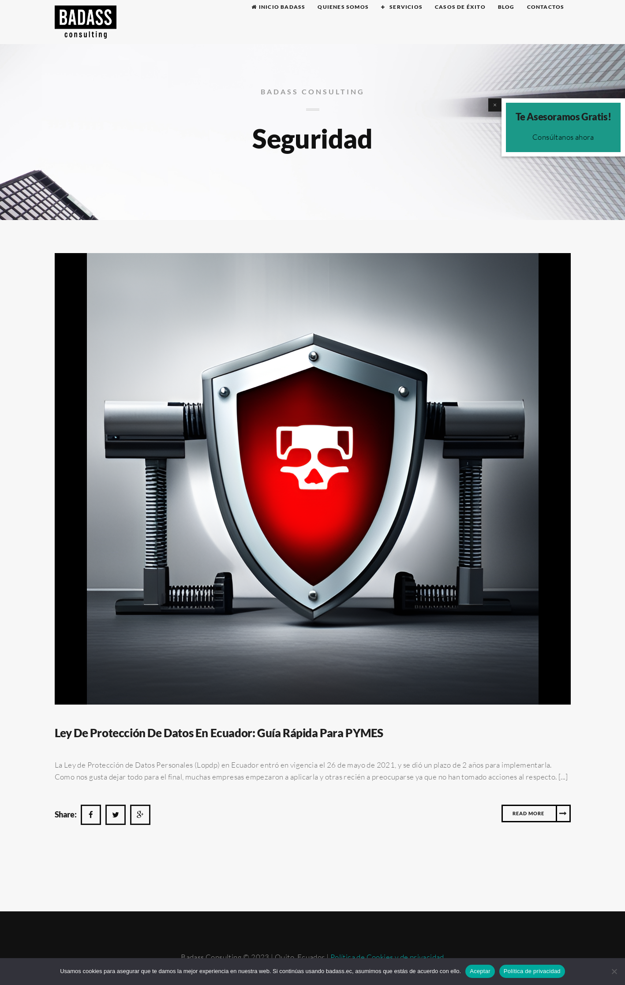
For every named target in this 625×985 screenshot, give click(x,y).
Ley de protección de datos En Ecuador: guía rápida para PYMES (219, 733)
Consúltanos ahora (563, 137)
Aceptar (480, 971)
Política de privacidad (532, 971)
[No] (614, 971)
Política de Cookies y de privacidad (387, 957)
